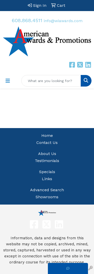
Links (47, 178)
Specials (47, 171)
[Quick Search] (51, 81)
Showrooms (47, 196)
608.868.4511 (27, 20)
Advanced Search (47, 189)
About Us (47, 153)
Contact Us (47, 142)
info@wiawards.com (63, 20)
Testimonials (47, 160)
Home (47, 135)
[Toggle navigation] (8, 80)
